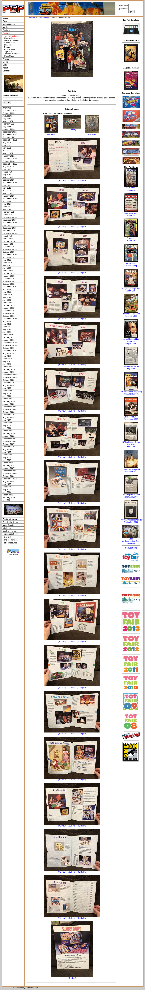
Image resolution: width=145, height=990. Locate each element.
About (5, 68)
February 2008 (9, 433)
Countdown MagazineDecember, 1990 (131, 470)
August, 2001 (131, 343)
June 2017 (7, 206)
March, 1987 (131, 291)
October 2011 (8, 316)
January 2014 (8, 244)
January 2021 (8, 156)
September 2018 (10, 182)
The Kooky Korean (11, 522)
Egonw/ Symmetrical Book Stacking (131, 541)
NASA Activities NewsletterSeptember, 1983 (131, 521)
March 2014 (8, 238)
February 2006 (9, 497)
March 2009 (8, 399)
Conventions (9, 43)
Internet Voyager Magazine (131, 214)
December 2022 (10, 132)
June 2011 (7, 327)
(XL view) (51, 134)
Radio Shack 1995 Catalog (131, 264)
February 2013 (9, 273)
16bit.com (7, 528)
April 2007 (7, 460)
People (7, 47)
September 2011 (10, 319)
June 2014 (7, 236)
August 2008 (8, 417)
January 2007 (8, 468)
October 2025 (8, 113)
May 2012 (7, 297)
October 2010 (8, 348)
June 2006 (7, 487)
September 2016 (10, 222)
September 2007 (10, 447)
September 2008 (10, 415)
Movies (6, 27)
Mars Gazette (8, 525)
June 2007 (7, 455)
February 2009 (9, 401)
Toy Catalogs (43, 18)
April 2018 (7, 190)
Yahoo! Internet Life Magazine (131, 340)
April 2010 (7, 364)
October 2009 (8, 380)
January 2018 (8, 196)
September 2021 (10, 140)
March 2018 (8, 193)
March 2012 (8, 303)
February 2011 (9, 337)
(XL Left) (71, 180)
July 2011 (7, 324)
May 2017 (7, 209)
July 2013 (7, 260)
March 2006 (8, 495)
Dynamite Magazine (131, 239)
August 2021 (8, 142)
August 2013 (8, 257)
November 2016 (10, 220)
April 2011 (7, 332)
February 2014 (9, 241)
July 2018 (7, 185)
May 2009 (7, 393)
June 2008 (7, 423)
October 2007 (8, 444)
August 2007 (8, 449)
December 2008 (10, 407)
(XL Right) (81, 180)
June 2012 (7, 295)
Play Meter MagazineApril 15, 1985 (131, 315)
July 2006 (7, 484)
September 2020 (10, 164)
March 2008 (8, 431)
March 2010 (8, 367)
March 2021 (8, 153)
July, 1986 (131, 369)
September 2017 (10, 198)
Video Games (9, 24)
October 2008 (8, 412)
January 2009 (8, 404)
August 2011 (8, 321)
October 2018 (8, 180)
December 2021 (10, 137)
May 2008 (7, 425)
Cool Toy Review (10, 531)
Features (31, 18)
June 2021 (7, 145)
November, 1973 (131, 419)
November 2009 (10, 377)
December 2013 (10, 246)
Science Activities (131, 417)
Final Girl (6, 537)
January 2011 (8, 340)
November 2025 (10, 110)
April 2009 (7, 396)
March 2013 (8, 271)
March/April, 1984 (131, 497)
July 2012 (7, 292)
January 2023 (8, 129)
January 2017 (8, 214)
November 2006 (10, 473)
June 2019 (7, 172)
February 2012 (9, 305)
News (5, 18)
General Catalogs (12, 40)
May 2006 (7, 489)
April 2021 (7, 150)
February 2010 (9, 369)
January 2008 (8, 436)
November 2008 (10, 409)
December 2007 (10, 439)
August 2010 (8, 353)
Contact (6, 71)
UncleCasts (9, 56)
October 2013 (8, 252)
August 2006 (8, 481)
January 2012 (8, 308)
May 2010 (7, 361)
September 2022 (10, 134)
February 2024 (9, 124)
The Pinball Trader (131, 366)
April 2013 (7, 268)
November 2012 (10, 281)
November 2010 (10, 345)
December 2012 (10, 279)
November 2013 (10, 249)
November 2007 (10, 441)
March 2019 (8, 177)
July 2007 (7, 452)
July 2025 (7, 118)
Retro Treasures (10, 543)
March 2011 (8, 335)
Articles (6, 59)
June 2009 (7, 391)
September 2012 (10, 287)
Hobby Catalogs (11, 38)
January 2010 (8, 372)
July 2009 (7, 388)
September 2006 (10, 479)
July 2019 (7, 169)
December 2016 (10, 217)
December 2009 (10, 375)
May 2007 (7, 457)
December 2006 (10, 471)
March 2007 (8, 463)
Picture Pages (10, 49)
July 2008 (7, 420)
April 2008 (7, 428)
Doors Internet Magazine (131, 189)
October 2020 (8, 161)
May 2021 (7, 148)
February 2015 (9, 230)
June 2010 (7, 359)
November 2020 (10, 158)
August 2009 (8, 385)
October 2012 (8, 284)
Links (5, 65)
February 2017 (9, 212)
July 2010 (7, 356)
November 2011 (10, 313)
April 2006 (7, 492)
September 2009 (10, 383)
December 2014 (10, 233)
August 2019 (8, 166)
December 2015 (10, 228)
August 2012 (8, 289)
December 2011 (10, 311)
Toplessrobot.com (10, 534)
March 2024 (8, 121)
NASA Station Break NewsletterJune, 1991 (131, 444)
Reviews (6, 30)
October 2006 (8, 476)
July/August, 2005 (131, 394)
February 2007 (9, 465)
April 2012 (7, 300)
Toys (5, 21)
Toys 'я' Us (8, 51)
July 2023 (7, 126)
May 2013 (7, 265)
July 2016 (7, 225)
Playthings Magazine (131, 288)
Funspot (7, 45)
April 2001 (7, 500)
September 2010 (10, 351)
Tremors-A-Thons (12, 54)
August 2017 (8, 201)
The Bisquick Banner (131, 495)
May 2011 (7, 329)
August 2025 (8, 116)
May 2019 (7, 174)
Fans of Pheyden (10, 540)
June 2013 (7, 263)
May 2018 (7, 188)
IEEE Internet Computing (131, 391)
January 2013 (8, 276)
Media (5, 62)
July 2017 (7, 204)
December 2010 (10, 343)
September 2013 (10, 255)
